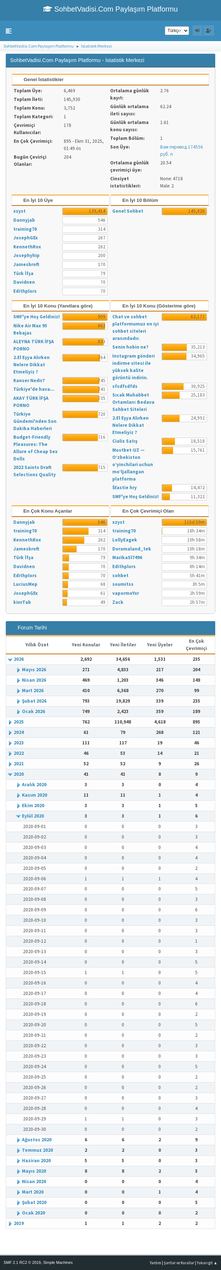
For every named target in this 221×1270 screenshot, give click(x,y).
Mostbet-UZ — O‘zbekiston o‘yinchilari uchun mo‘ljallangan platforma (132, 464)
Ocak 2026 (33, 711)
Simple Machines (58, 1262)
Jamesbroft (26, 264)
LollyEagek (124, 540)
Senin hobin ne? (130, 347)
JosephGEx (25, 238)
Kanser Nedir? (29, 380)
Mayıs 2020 (34, 1171)
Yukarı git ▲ (207, 1262)
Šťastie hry (124, 487)
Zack (117, 602)
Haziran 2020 (36, 1161)
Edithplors (25, 291)
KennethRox (27, 247)
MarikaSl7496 (127, 557)
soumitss (123, 584)
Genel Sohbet (127, 211)
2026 (19, 659)
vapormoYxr (125, 593)
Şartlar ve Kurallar (179, 1262)
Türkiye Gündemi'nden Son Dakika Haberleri (35, 421)
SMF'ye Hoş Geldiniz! (36, 317)
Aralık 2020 (34, 785)
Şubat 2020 (34, 1202)
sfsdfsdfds (124, 386)
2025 (19, 722)
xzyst (19, 211)
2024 (19, 732)
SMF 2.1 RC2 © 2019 (22, 1262)
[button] (9, 31)
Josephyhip (26, 255)
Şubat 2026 (34, 701)
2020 (19, 774)
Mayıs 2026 (34, 670)
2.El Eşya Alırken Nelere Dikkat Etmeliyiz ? (31, 364)
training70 (25, 229)
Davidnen (24, 282)
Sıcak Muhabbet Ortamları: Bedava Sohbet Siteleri (133, 402)
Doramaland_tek (131, 549)
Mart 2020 (33, 1192)
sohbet (120, 575)
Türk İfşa (23, 273)
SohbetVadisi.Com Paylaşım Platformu (110, 9)
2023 (19, 743)
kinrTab (22, 602)
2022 (19, 753)
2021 (19, 764)
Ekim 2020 (33, 805)
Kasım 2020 (34, 795)
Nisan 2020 (34, 1181)
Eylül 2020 (33, 816)
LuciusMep (25, 584)
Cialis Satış (124, 441)
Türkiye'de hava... (33, 389)
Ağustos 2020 (36, 1140)
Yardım (155, 1262)
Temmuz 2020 (37, 1150)
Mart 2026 (33, 690)
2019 (19, 1223)
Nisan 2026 (34, 680)
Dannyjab (24, 220)
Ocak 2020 (33, 1213)
